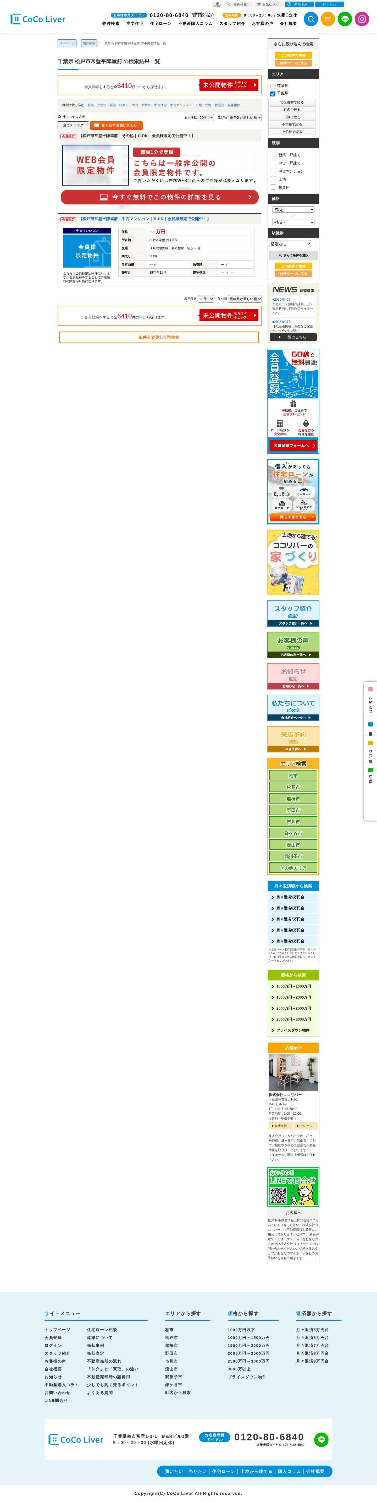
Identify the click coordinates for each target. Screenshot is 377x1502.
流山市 (293, 845)
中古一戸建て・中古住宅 (149, 105)
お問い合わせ (371, 702)
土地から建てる (256, 1471)
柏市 (293, 775)
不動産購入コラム (195, 23)
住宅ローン (161, 23)
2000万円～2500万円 (293, 1008)
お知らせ (53, 1377)
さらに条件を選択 (293, 255)
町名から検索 (178, 1392)
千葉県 (279, 93)
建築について (100, 1337)
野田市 (293, 810)
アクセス (306, 1126)
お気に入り (268, 4)
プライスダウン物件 (292, 1030)
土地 (278, 178)
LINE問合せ (56, 1400)
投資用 (280, 186)
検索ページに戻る (293, 63)
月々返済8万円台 (290, 930)
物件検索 (111, 23)
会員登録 (53, 1337)
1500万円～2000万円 (293, 997)
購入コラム (289, 1471)
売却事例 (95, 1345)
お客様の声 (263, 23)
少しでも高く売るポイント (113, 1384)
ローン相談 (371, 752)
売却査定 (95, 1353)
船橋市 (293, 798)
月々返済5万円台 (290, 897)
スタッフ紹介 (232, 23)
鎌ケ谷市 (293, 833)
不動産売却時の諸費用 (108, 1377)
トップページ (57, 1329)
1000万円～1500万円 (293, 986)
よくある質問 (100, 1392)
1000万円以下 (241, 1329)
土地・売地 (203, 105)
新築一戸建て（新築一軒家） (108, 105)
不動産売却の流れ (104, 1361)
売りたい (197, 1471)
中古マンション (181, 105)
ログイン (53, 1345)
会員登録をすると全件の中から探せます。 (171, 85)
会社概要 (288, 23)
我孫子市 (293, 856)
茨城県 (279, 86)
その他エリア (293, 868)
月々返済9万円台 (290, 941)
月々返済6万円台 (290, 908)
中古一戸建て (286, 162)
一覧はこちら (295, 337)
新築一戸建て (286, 154)
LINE (371, 779)
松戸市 (293, 787)
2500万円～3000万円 (293, 1019)
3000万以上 (239, 1369)
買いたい (174, 1471)
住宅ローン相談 (102, 1329)
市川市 (293, 822)
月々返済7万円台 (290, 919)
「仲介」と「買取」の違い (113, 1369)
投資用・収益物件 (227, 105)
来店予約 (371, 729)
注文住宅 (134, 23)
